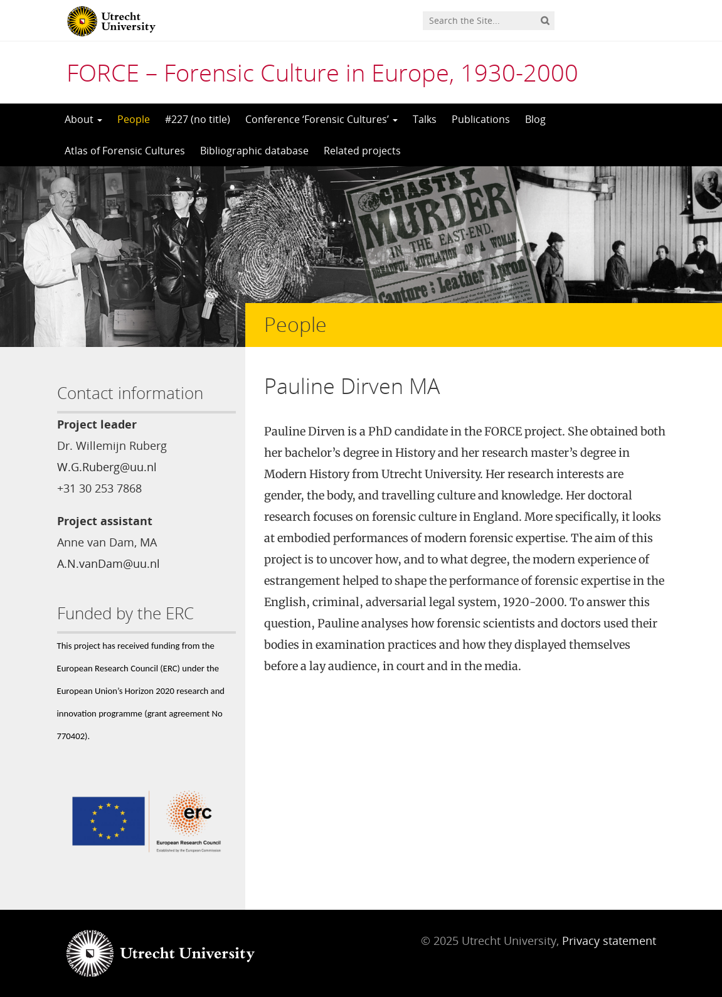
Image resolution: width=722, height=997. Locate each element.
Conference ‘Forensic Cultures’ (321, 119)
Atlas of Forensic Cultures (125, 150)
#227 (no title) (197, 119)
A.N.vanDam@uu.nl (108, 563)
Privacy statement (609, 940)
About (83, 119)
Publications (481, 119)
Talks (425, 119)
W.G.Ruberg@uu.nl (107, 466)
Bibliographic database (254, 150)
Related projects (362, 150)
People (133, 119)
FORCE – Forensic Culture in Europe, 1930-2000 (322, 72)
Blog (535, 119)
